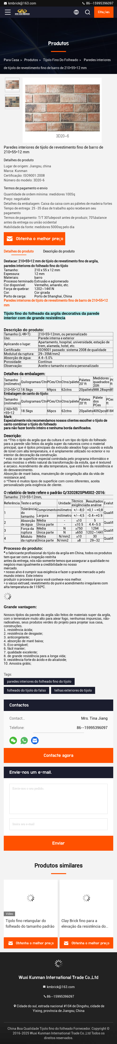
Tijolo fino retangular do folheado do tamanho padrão (30, 924)
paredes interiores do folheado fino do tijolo (39, 681)
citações (104, 12)
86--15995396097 (97, 3)
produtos (31, 60)
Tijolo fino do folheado (60, 60)
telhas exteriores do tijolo (73, 690)
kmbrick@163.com (20, 3)
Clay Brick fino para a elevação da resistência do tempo (83, 924)
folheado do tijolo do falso (26, 690)
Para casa (11, 60)
